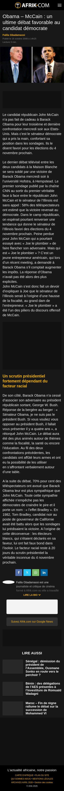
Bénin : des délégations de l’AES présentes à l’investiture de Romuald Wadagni (43, 688)
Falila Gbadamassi (14, 34)
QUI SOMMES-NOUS (21, 779)
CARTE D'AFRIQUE (24, 775)
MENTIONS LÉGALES (43, 779)
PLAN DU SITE (42, 775)
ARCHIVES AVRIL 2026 (22, 782)
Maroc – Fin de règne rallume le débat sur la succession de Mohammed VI (42, 708)
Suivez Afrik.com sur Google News (32, 621)
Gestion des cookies (43, 782)
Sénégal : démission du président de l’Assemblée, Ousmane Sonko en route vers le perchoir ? (43, 668)
